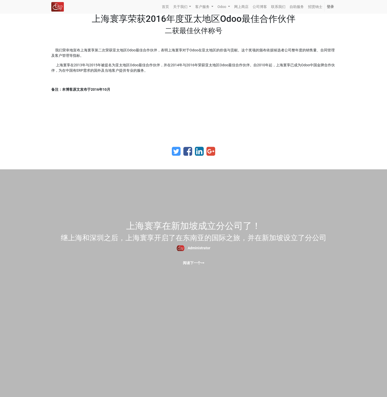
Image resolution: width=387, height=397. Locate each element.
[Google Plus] (210, 151)
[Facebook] (187, 151)
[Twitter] (176, 151)
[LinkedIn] (199, 151)
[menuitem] (165, 7)
